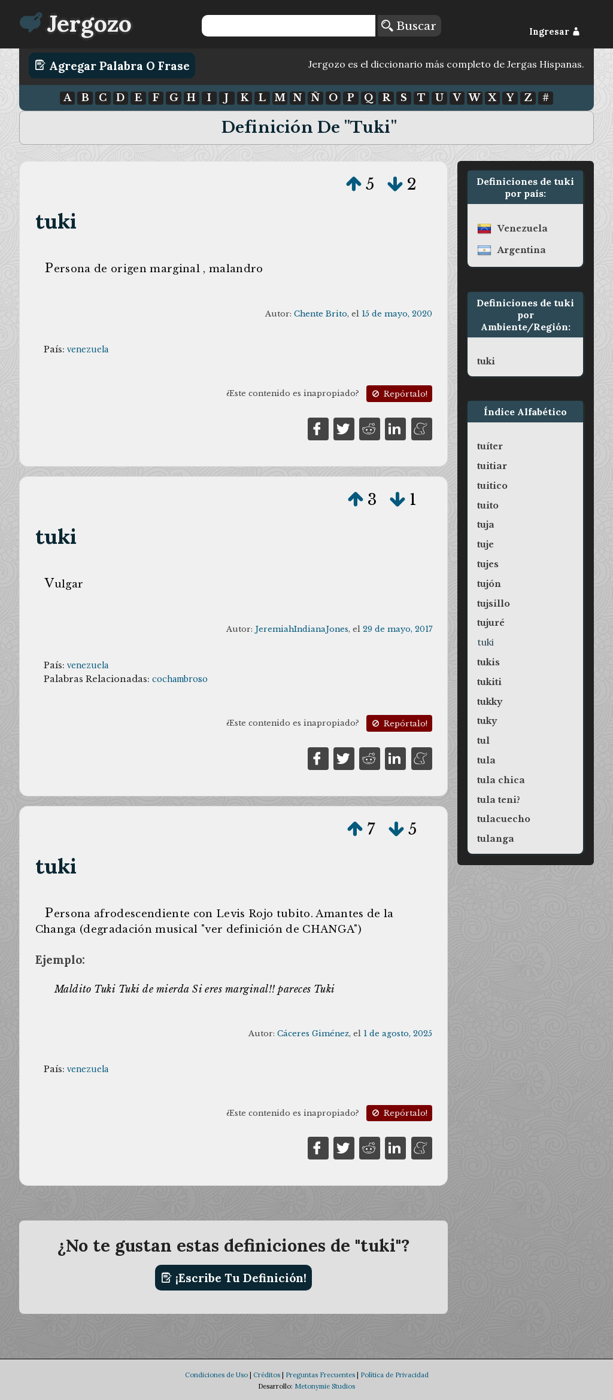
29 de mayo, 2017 (397, 629)
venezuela (87, 349)
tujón (489, 584)
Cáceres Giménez (313, 1033)
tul (483, 740)
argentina (521, 250)
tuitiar (492, 466)
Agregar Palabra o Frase (112, 65)
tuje (485, 544)
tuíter (490, 446)
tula (486, 760)
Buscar (408, 26)
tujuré (491, 622)
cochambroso (180, 679)
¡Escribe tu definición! (233, 1278)
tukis (488, 662)
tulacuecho (503, 819)
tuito (488, 505)
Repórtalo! (398, 393)
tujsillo (493, 603)
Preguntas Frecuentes (320, 1375)
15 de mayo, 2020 (397, 313)
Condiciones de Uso (216, 1375)
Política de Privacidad (394, 1375)
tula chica (501, 780)
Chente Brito (320, 313)
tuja (485, 524)
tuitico (492, 485)
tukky (489, 701)
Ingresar (554, 31)
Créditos (266, 1375)
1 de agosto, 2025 (397, 1033)
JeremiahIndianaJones (301, 629)
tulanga (495, 838)
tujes (488, 564)
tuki (56, 221)
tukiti (489, 682)
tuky (487, 721)
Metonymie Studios (325, 1386)
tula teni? (498, 800)
